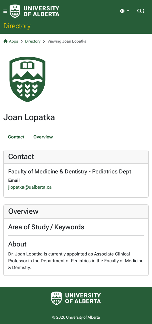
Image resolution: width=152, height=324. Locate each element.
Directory (17, 25)
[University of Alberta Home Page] (34, 11)
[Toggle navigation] (5, 11)
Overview (43, 137)
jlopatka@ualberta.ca (30, 187)
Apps (10, 41)
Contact (16, 137)
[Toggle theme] (124, 11)
